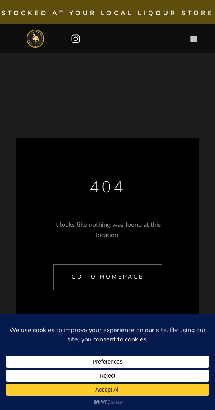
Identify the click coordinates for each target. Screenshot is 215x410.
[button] (194, 39)
